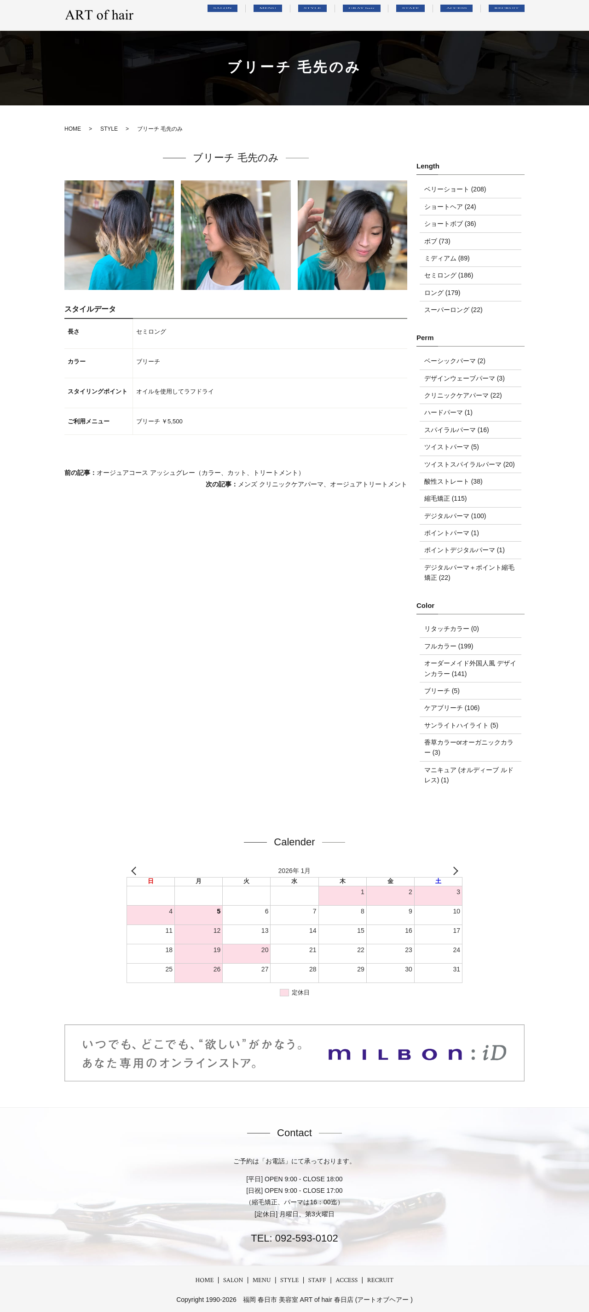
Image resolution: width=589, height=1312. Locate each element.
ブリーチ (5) (442, 690)
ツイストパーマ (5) (451, 447)
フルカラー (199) (449, 646)
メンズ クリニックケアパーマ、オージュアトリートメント (322, 484)
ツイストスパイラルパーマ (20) (469, 464)
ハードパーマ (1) (448, 412)
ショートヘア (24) (450, 206)
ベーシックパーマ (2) (454, 360)
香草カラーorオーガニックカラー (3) (469, 747)
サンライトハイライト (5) (461, 725)
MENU (313, 15)
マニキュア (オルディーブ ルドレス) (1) (469, 775)
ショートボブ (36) (450, 223)
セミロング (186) (449, 275)
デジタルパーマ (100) (455, 516)
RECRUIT (510, 15)
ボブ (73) (437, 241)
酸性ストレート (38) (453, 481)
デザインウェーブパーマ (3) (464, 378)
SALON (277, 15)
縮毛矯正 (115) (445, 498)
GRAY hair (390, 15)
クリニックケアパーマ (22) (463, 395)
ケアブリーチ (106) (452, 707)
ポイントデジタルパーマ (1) (464, 550)
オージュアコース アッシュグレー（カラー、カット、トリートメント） (201, 472)
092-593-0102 (305, 1238)
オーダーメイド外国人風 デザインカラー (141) (470, 668)
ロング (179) (442, 292)
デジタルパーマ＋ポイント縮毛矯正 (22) (469, 572)
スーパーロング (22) (453, 309)
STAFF (431, 15)
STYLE (349, 15)
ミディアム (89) (447, 258)
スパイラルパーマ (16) (456, 429)
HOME (205, 1280)
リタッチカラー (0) (451, 628)
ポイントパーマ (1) (451, 533)
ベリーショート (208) (455, 189)
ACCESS (468, 15)
